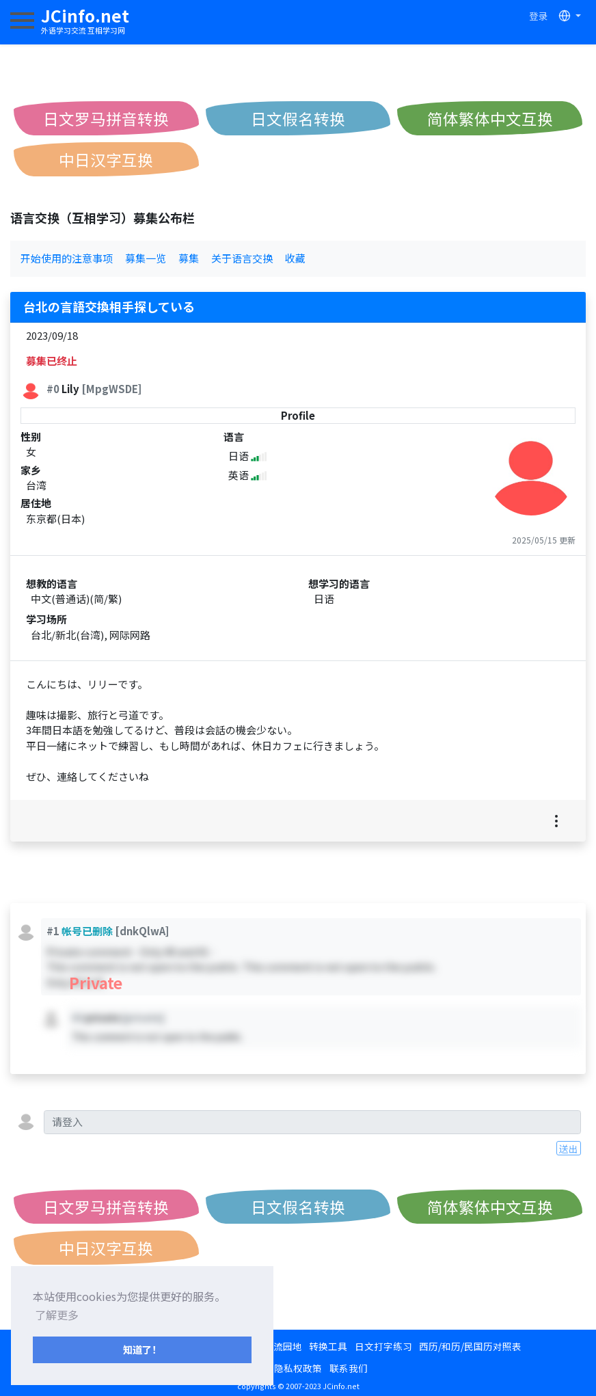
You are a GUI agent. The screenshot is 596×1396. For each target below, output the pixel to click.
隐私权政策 (298, 1368)
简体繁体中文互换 (490, 118)
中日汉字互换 (106, 159)
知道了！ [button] (142, 1349)
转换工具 (328, 1346)
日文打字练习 (383, 1346)
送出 (568, 1148)
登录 (538, 16)
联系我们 (348, 1368)
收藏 (295, 258)
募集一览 (145, 258)
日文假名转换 (298, 118)
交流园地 (283, 1346)
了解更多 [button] (57, 1314)
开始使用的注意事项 (67, 258)
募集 (188, 258)
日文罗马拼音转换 (106, 118)
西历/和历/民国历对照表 (470, 1346)
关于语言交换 (242, 258)
